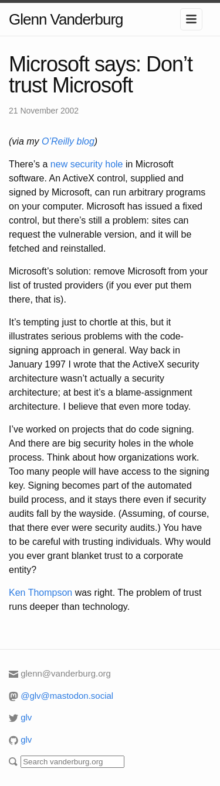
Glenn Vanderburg (66, 19)
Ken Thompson (40, 593)
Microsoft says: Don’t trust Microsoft (100, 74)
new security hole (86, 164)
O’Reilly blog (68, 141)
